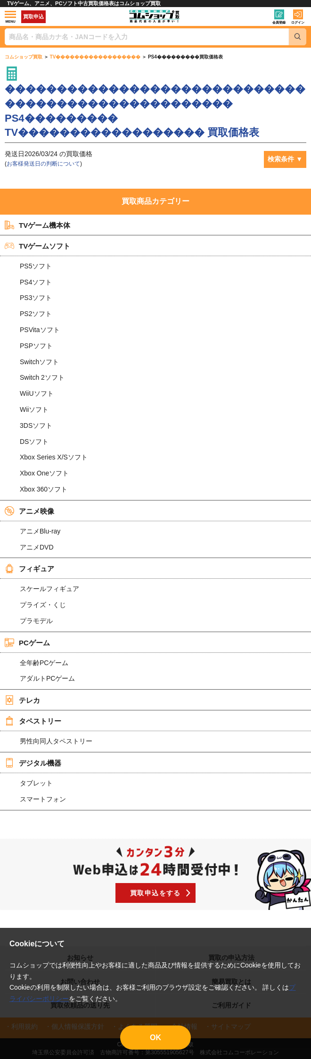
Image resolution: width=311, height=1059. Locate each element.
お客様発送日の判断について (43, 163)
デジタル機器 (33, 762)
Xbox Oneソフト (44, 473)
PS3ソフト (36, 297)
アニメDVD (37, 547)
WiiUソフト (37, 393)
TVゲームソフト (37, 245)
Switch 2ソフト (42, 377)
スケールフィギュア (49, 588)
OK (155, 1038)
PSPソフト (36, 346)
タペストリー (33, 720)
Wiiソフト (34, 409)
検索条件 (281, 159)
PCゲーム (27, 642)
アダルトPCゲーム (47, 678)
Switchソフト (39, 362)
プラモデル (36, 621)
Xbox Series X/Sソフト (54, 457)
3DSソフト (36, 425)
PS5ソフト (36, 266)
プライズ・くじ (43, 605)
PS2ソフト (36, 313)
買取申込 (33, 16)
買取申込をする (155, 893)
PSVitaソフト (40, 330)
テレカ (22, 700)
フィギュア (29, 568)
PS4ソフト (36, 282)
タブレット (36, 783)
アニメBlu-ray (40, 531)
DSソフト (34, 441)
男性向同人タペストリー (56, 741)
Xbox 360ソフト (43, 489)
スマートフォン (43, 799)
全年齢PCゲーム (44, 663)
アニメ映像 (29, 511)
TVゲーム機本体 (37, 225)
